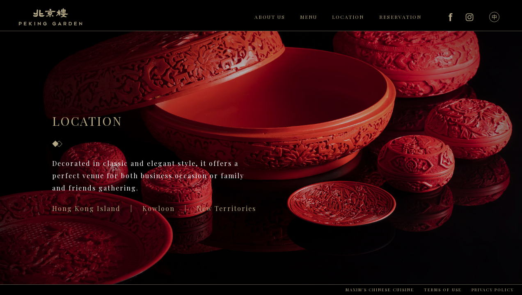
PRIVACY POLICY (493, 290)
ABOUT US (269, 17)
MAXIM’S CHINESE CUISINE (380, 290)
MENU (308, 17)
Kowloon (158, 208)
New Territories (226, 208)
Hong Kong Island (86, 208)
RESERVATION (400, 17)
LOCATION (348, 17)
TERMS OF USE (443, 290)
